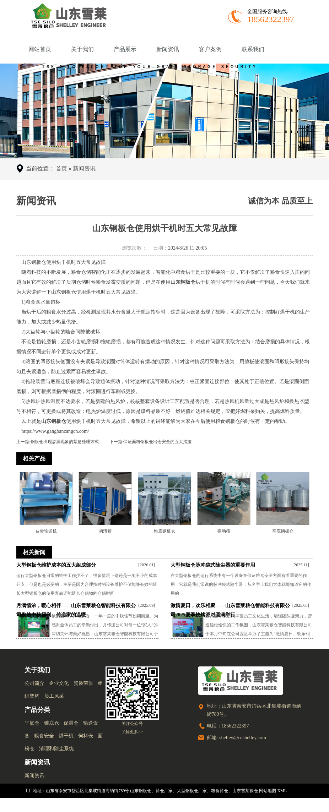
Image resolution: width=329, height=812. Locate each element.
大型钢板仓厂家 (192, 790)
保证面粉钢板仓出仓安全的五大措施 (157, 441)
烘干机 (66, 736)
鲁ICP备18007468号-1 (284, 804)
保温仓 (71, 723)
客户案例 (210, 49)
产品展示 (125, 49)
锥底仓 (51, 723)
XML (282, 790)
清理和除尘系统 (56, 748)
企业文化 (59, 683)
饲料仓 (85, 736)
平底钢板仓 (282, 531)
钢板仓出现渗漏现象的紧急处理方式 (65, 441)
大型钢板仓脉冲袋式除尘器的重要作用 (213, 565)
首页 (61, 168)
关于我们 (82, 49)
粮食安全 (44, 736)
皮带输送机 (46, 531)
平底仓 (32, 723)
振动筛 (223, 531)
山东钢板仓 (140, 790)
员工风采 (54, 696)
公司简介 (34, 683)
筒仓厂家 (164, 790)
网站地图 (267, 790)
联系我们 (253, 49)
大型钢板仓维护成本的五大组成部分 (56, 565)
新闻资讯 (167, 49)
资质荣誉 (83, 683)
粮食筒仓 (219, 790)
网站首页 (39, 49)
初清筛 (105, 531)
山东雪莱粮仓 (245, 790)
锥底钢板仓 (164, 531)
